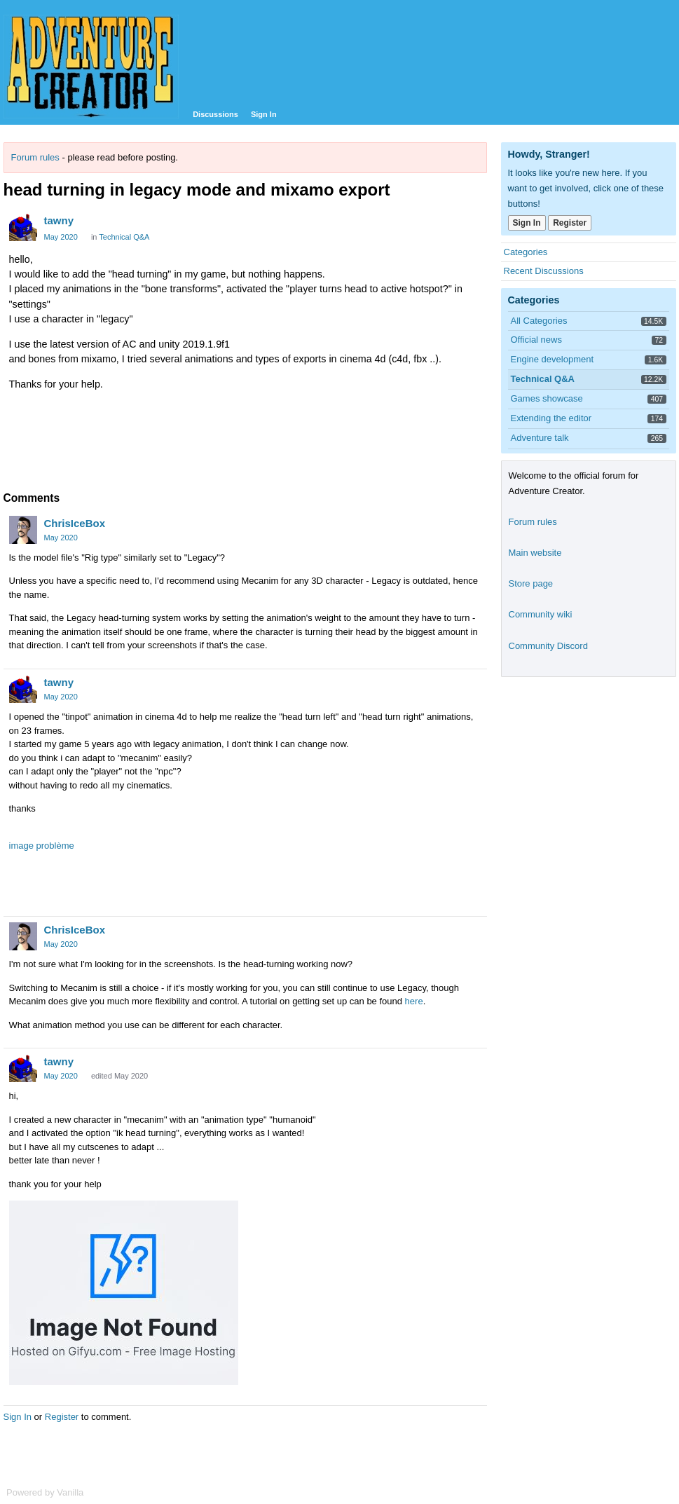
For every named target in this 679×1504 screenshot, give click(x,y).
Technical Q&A (124, 237)
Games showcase (547, 398)
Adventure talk (540, 437)
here (414, 1001)
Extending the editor (551, 418)
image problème (41, 845)
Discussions (215, 114)
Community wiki (540, 614)
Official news (536, 339)
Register (61, 1416)
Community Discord (548, 646)
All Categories (539, 320)
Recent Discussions (544, 271)
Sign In (264, 114)
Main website (535, 552)
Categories (526, 252)
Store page (531, 583)
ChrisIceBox (75, 523)
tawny (59, 220)
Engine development (552, 359)
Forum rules (35, 157)
